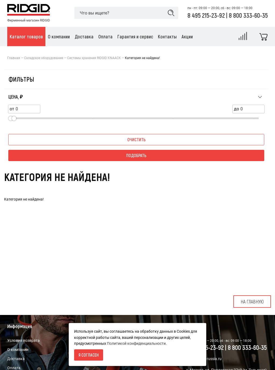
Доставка (16, 359)
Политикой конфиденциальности (136, 343)
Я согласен (88, 354)
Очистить (136, 139)
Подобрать (136, 155)
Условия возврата (23, 340)
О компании (17, 349)
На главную (252, 301)
